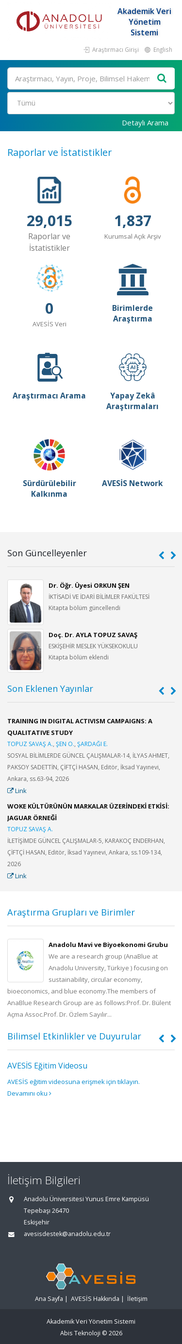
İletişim (137, 1299)
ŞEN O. (65, 744)
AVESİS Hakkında (95, 1299)
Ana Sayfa (49, 1299)
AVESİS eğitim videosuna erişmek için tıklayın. (73, 1081)
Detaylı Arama (145, 122)
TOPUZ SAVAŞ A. (30, 744)
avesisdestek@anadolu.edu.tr (67, 1234)
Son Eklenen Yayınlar (50, 688)
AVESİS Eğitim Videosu (47, 1065)
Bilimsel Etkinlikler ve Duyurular (74, 1036)
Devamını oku (29, 1093)
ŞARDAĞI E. (92, 744)
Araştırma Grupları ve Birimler (71, 912)
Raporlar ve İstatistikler (59, 152)
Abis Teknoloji (80, 1333)
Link (17, 790)
